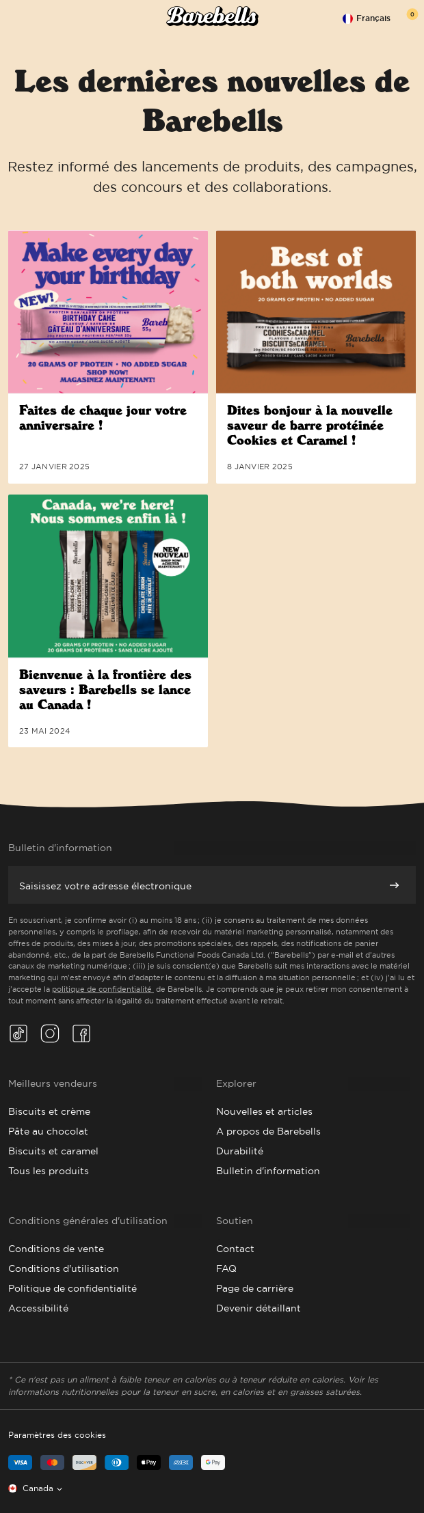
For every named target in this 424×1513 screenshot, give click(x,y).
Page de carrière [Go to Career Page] (254, 1288)
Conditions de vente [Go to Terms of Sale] (56, 1249)
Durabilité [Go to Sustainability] (239, 1151)
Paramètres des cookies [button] (57, 1435)
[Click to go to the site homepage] (212, 18)
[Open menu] (15, 18)
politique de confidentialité (103, 989)
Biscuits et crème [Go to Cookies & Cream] (49, 1111)
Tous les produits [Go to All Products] (48, 1171)
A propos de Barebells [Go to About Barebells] (268, 1131)
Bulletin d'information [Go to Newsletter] (268, 1171)
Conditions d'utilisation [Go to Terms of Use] (63, 1268)
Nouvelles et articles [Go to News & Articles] (264, 1111)
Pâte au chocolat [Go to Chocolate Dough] (48, 1131)
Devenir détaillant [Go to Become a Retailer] (258, 1308)
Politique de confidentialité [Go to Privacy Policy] (72, 1288)
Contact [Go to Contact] (235, 1249)
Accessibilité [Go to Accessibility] (38, 1308)
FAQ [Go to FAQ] (226, 1268)
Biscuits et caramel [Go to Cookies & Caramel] (53, 1151)
